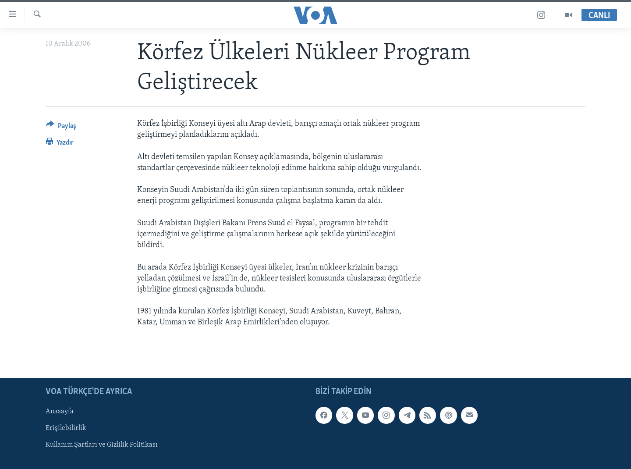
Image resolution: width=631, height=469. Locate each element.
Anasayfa (60, 411)
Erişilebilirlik (66, 428)
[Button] (61, 127)
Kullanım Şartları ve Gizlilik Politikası (102, 444)
